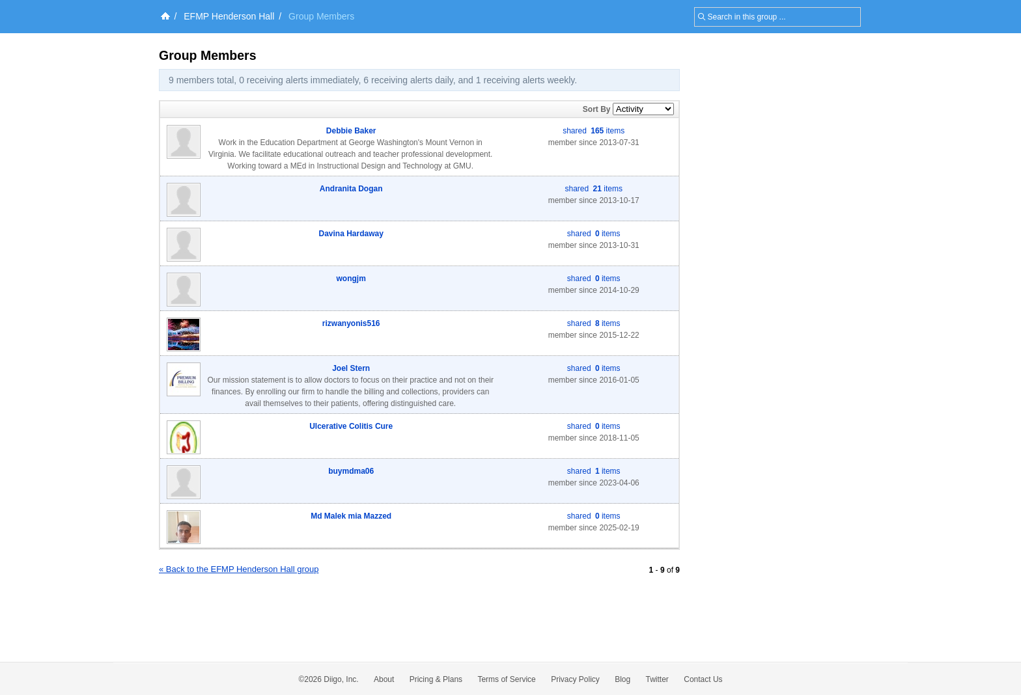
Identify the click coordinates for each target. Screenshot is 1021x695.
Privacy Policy (575, 679)
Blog (622, 679)
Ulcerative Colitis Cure (351, 426)
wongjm (351, 278)
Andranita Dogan (351, 188)
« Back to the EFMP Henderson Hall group (238, 569)
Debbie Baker (351, 130)
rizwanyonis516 (351, 323)
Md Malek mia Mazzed (351, 516)
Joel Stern (351, 368)
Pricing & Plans (436, 679)
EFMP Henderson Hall (229, 16)
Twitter (657, 679)
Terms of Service (506, 679)
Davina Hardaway (351, 233)
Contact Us (703, 679)
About (384, 679)
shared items (593, 130)
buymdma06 (351, 471)
